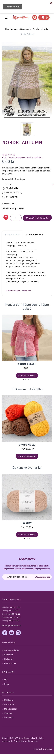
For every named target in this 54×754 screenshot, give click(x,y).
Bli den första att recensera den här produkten (22, 157)
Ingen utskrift (12, 197)
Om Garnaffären (11, 650)
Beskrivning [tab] (12, 234)
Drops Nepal (27, 444)
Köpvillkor (8, 655)
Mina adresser (10, 709)
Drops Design (18, 208)
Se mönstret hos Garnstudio (18, 291)
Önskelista (9, 717)
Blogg (6, 684)
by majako (47, 749)
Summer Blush (27, 364)
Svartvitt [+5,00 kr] (14, 192)
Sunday (27, 523)
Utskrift (8, 184)
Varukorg (8, 713)
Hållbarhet (9, 659)
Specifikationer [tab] (34, 234)
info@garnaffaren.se (11, 625)
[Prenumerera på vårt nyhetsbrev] (27, 577)
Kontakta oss (10, 663)
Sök (5, 679)
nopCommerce (31, 741)
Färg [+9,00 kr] (12, 188)
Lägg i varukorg (37, 217)
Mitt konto (8, 700)
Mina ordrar (9, 704)
